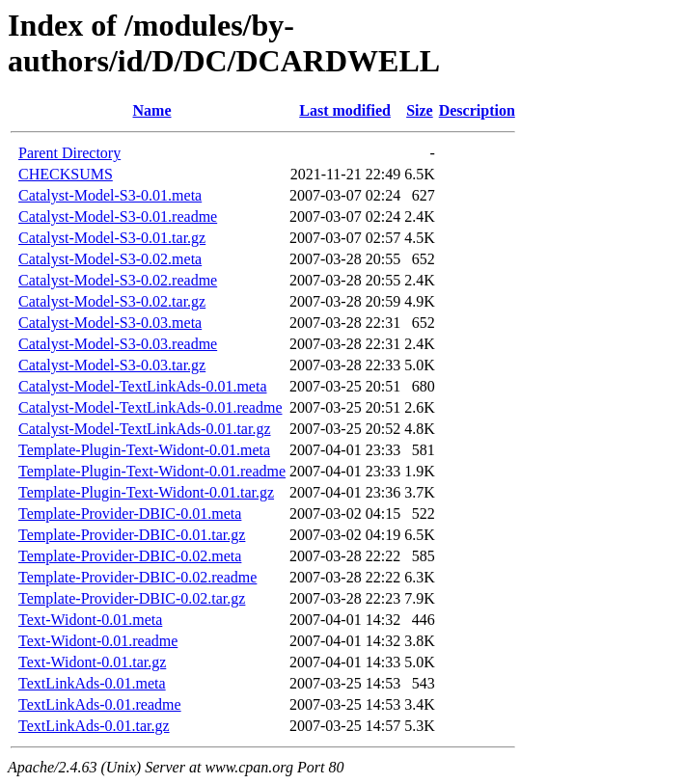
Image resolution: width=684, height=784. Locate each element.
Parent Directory (69, 153)
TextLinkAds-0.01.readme (99, 704)
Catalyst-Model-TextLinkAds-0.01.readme (150, 407)
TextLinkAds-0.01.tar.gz (94, 725)
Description (477, 110)
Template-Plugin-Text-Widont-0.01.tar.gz (146, 492)
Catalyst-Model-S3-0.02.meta (110, 259)
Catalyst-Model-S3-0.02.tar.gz (111, 301)
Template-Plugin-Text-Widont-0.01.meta (144, 450)
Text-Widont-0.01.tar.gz (92, 662)
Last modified (345, 110)
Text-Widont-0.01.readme (98, 641)
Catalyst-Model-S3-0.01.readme (117, 216)
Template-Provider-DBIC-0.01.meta (129, 513)
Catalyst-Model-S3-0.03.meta (110, 322)
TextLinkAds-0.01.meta (92, 683)
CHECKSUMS (65, 174)
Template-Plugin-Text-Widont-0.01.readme (152, 471)
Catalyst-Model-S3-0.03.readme (117, 344)
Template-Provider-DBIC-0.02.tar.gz (131, 598)
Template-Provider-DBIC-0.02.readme (137, 577)
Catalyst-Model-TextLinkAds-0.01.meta (142, 386)
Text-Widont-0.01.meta (90, 619)
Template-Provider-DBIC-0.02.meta (129, 556)
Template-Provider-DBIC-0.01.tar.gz (131, 535)
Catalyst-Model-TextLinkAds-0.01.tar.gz (144, 428)
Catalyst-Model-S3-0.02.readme (117, 280)
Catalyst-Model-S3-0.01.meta (110, 195)
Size (419, 110)
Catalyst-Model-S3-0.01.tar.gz (111, 238)
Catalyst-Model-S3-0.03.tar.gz (111, 365)
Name (152, 110)
